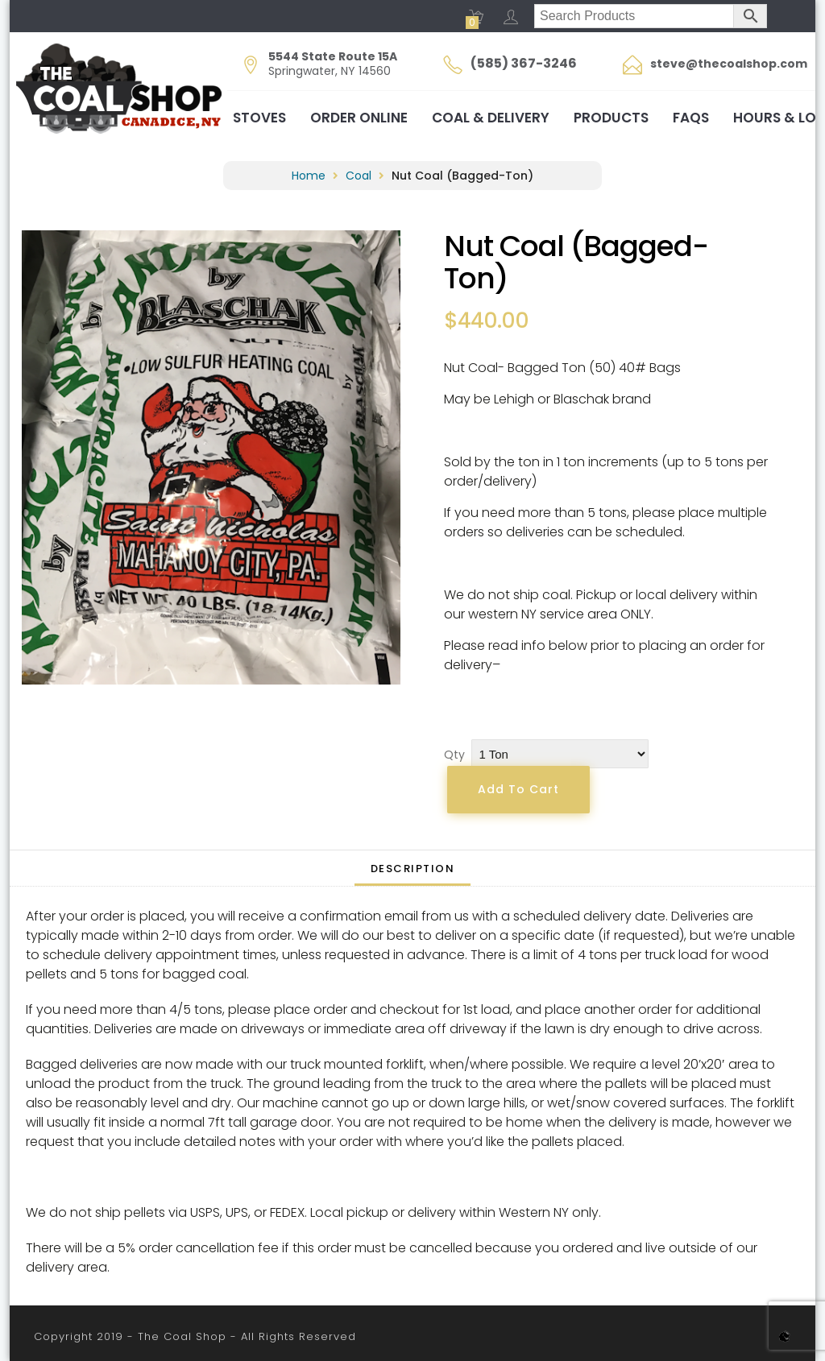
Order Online (359, 117)
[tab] (412, 868)
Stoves (259, 117)
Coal (358, 176)
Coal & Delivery (490, 117)
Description (413, 868)
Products (611, 117)
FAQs (691, 117)
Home (308, 176)
